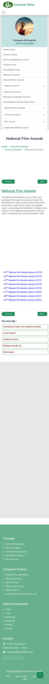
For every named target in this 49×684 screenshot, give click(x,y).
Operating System (14, 578)
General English (13, 547)
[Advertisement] (24, 166)
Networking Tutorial (15, 586)
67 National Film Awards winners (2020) (23, 292)
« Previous (8, 181)
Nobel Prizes (9, 49)
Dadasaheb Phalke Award (16, 127)
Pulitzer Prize (9, 64)
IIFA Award (9, 121)
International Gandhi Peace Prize (19, 102)
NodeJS (9, 628)
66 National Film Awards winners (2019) (23, 288)
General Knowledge (24, 43)
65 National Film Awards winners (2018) (23, 284)
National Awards (11, 74)
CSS (8, 613)
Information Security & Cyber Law (21, 594)
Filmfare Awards (12, 114)
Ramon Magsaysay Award (16, 59)
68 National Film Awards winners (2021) (23, 296)
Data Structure (12, 582)
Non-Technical (12, 559)
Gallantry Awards (12, 91)
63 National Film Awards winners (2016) (23, 276)
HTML (8, 609)
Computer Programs (15, 555)
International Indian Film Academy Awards (22, 326)
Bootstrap (10, 621)
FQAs (24, 679)
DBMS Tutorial (12, 590)
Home (8, 676)
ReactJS (9, 624)
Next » (42, 181)
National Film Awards (14, 107)
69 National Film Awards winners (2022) (23, 300)
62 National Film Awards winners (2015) (23, 272)
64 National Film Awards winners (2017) (23, 280)
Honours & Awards (13, 149)
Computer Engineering (16, 551)
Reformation (8, 352)
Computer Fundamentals (17, 574)
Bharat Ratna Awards (13, 80)
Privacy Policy (21, 676)
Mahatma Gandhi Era (12, 345)
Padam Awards (11, 85)
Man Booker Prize (11, 69)
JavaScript (10, 617)
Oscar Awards (10, 54)
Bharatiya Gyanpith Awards (16, 97)
